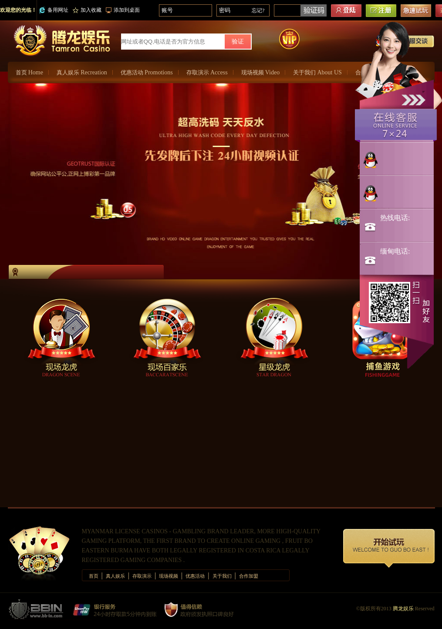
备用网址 (53, 10)
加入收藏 (87, 10)
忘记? (258, 10)
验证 (238, 41)
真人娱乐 (82, 72)
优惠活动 (147, 72)
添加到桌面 (123, 10)
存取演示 (207, 72)
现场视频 (260, 72)
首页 (29, 72)
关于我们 (317, 72)
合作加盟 (248, 576)
